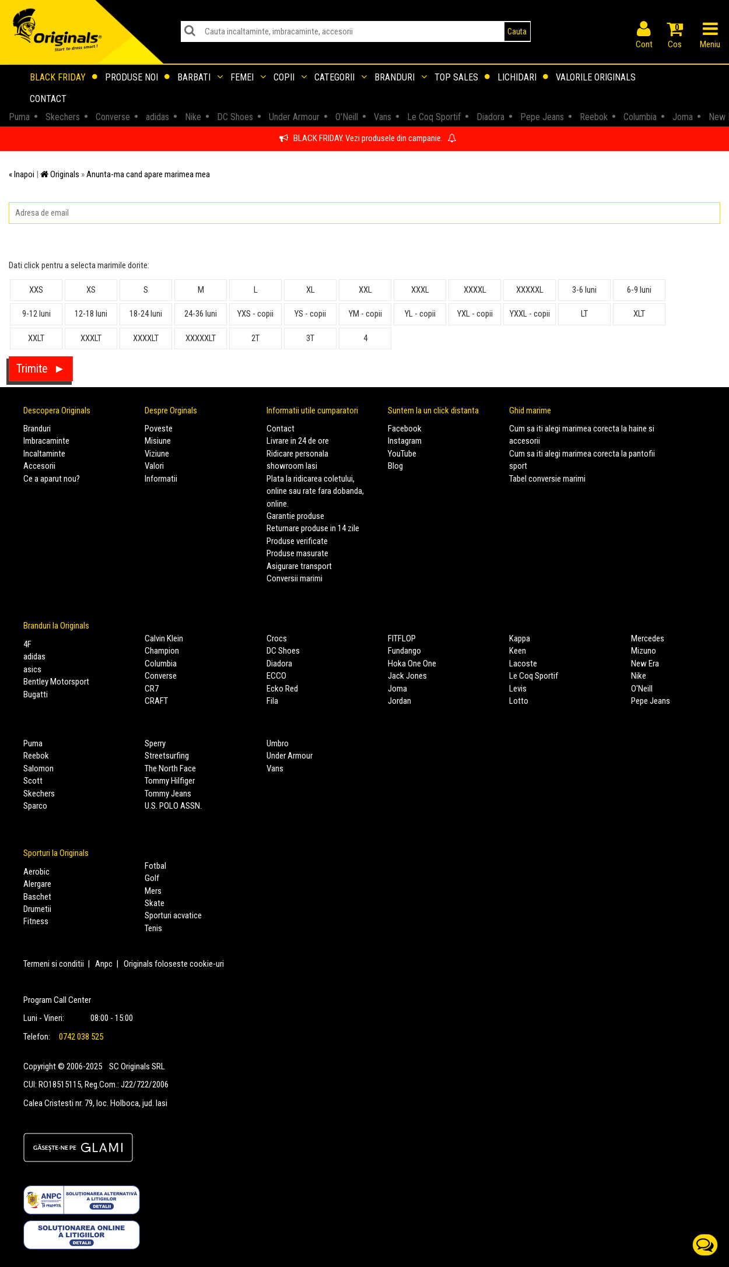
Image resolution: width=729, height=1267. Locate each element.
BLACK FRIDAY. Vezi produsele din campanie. (367, 138)
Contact (48, 98)
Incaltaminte (44, 453)
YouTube (402, 453)
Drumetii (37, 909)
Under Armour (290, 755)
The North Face (170, 768)
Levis (518, 688)
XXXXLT (146, 338)
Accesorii (39, 466)
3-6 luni (584, 290)
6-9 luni (639, 290)
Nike (638, 676)
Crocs (277, 638)
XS (91, 290)
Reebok (36, 755)
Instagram (405, 441)
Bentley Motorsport (56, 681)
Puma (33, 743)
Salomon (38, 768)
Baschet (37, 897)
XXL (365, 290)
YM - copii (365, 313)
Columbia (161, 663)
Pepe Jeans (650, 701)
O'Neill (642, 688)
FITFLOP (402, 638)
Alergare (37, 884)
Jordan (399, 701)
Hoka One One (412, 663)
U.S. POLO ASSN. (173, 806)
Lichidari (522, 77)
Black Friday (63, 77)
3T (310, 338)
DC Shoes (283, 650)
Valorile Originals (596, 77)
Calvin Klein (164, 638)
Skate (154, 903)
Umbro (278, 743)
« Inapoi (21, 174)
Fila (272, 701)
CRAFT (156, 701)
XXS (36, 290)
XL (310, 290)
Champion (162, 650)
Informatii (161, 478)
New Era (645, 663)
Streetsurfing (167, 755)
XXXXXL (530, 290)
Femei (248, 77)
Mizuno (643, 650)
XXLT (36, 338)
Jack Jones (407, 676)
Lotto (518, 701)
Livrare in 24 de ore (298, 441)
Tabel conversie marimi (547, 478)
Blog (395, 466)
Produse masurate (297, 553)
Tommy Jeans (168, 793)
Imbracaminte (46, 441)
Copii (290, 77)
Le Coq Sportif (533, 676)
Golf (152, 878)
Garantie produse (295, 516)
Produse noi (137, 77)
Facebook (405, 428)
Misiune (158, 441)
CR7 (152, 688)
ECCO (276, 676)
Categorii (340, 77)
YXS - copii (255, 313)
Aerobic (36, 871)
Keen (517, 650)
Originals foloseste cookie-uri (174, 964)
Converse (161, 676)
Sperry (155, 743)
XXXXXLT (200, 338)
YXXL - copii (530, 313)
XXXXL (475, 290)
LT (584, 313)
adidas (34, 656)
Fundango (404, 650)
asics (32, 669)
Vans (275, 768)
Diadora (279, 663)
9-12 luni (36, 313)
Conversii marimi (295, 578)
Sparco (35, 806)
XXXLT (90, 338)
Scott (33, 780)
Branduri (400, 77)
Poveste (159, 428)
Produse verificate (297, 541)
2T (255, 338)
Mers (153, 891)
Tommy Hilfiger (170, 780)
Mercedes (647, 638)
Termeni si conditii (53, 964)
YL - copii (420, 313)
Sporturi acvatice (173, 915)
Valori (154, 466)
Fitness (35, 921)
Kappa (519, 638)
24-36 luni (200, 313)
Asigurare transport (299, 566)
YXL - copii (475, 313)
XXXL (420, 290)
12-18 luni (91, 313)
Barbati (200, 77)
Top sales (462, 77)
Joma (397, 688)
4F (27, 644)
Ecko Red (282, 688)
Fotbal (155, 866)
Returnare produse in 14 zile (313, 528)
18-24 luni (145, 313)
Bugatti (35, 694)
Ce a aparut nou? (51, 478)
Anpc (104, 964)
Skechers (39, 793)
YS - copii (310, 313)
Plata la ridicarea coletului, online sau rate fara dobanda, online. (315, 491)
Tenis (153, 928)
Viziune (157, 453)
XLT (639, 313)
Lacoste (523, 663)
